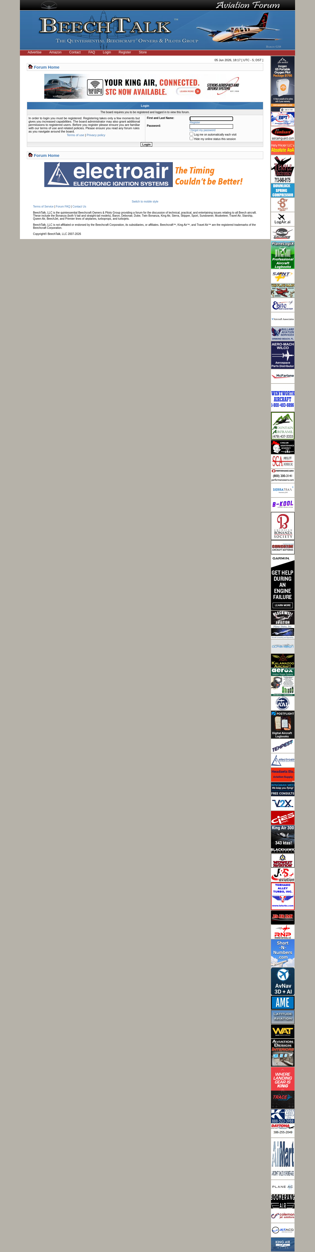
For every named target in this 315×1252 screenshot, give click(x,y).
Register (125, 52)
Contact (75, 52)
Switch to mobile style (145, 201)
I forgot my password (203, 130)
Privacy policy (96, 135)
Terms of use (75, 135)
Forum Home (47, 67)
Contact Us (79, 206)
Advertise (35, 52)
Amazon (55, 52)
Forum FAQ (63, 206)
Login (107, 52)
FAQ (91, 52)
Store (143, 52)
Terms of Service (43, 206)
